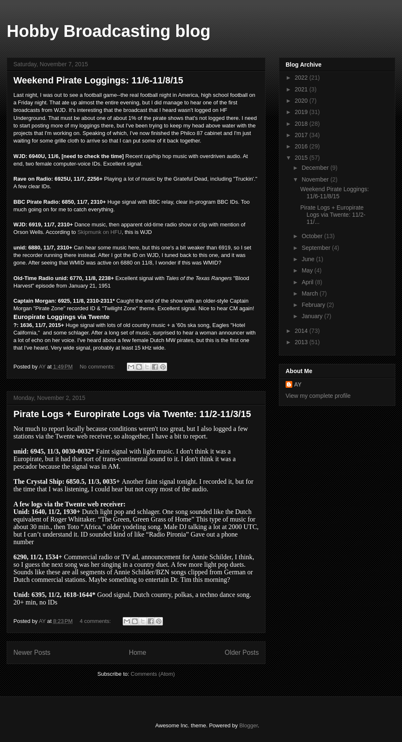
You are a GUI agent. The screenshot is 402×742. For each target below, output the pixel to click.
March (311, 293)
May (308, 270)
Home (138, 652)
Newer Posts (31, 652)
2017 (302, 135)
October (313, 236)
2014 (302, 330)
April (308, 282)
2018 (302, 123)
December (316, 167)
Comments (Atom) (153, 674)
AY (298, 384)
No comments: (98, 366)
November (316, 179)
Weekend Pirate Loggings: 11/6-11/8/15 (98, 80)
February (314, 304)
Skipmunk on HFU (99, 232)
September (317, 247)
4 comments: (96, 621)
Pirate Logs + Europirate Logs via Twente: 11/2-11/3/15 (132, 414)
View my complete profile (318, 395)
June (309, 259)
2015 (302, 157)
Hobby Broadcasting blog (109, 31)
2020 (302, 100)
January (313, 316)
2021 (302, 89)
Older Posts (242, 652)
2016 (302, 146)
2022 (302, 77)
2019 (302, 112)
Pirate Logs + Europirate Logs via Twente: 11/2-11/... (333, 214)
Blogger (248, 725)
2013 (302, 342)
